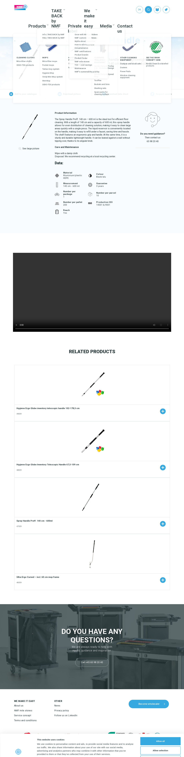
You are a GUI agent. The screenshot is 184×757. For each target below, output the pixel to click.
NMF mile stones (23, 710)
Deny (160, 738)
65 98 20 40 (153, 141)
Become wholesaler (149, 704)
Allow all (160, 720)
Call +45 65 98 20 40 (92, 662)
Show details (148, 751)
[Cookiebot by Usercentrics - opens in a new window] (18, 751)
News (57, 705)
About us (18, 705)
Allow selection (160, 729)
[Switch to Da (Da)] (139, 9)
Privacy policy (61, 710)
